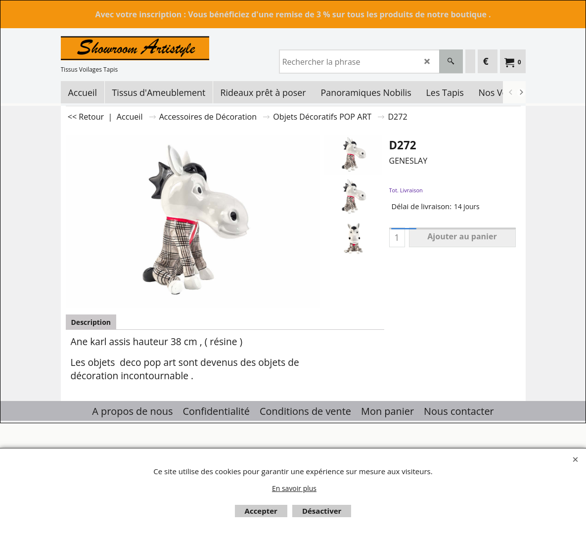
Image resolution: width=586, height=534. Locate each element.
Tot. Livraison (406, 190)
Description (91, 322)
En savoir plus (294, 488)
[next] (521, 92)
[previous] (511, 92)
